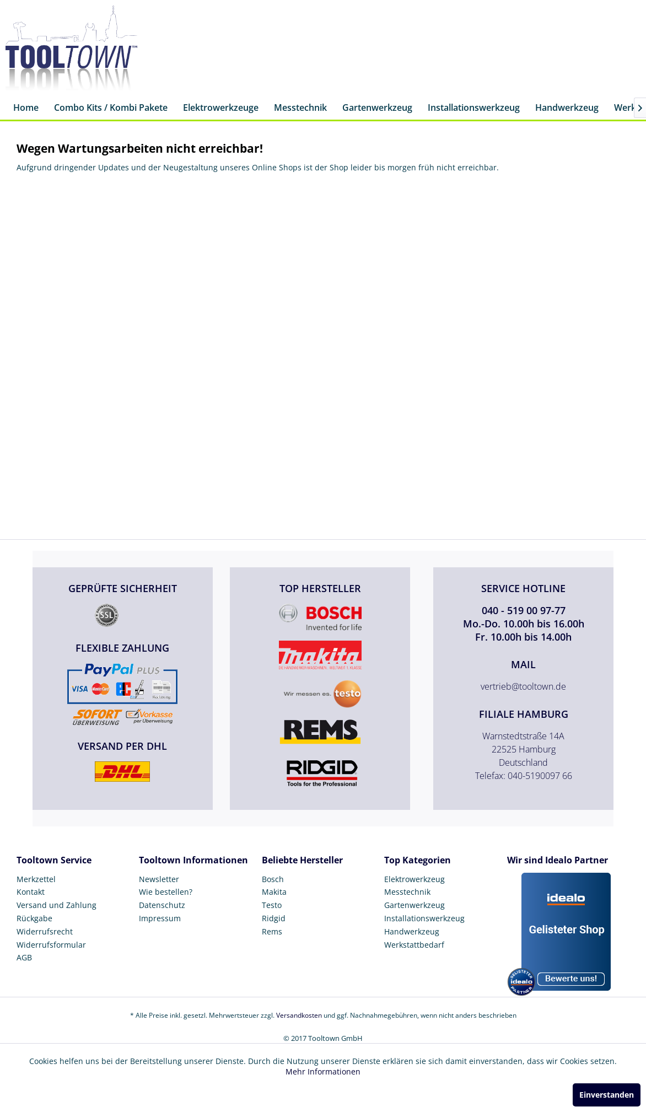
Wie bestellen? (165, 892)
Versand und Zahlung (56, 905)
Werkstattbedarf (414, 944)
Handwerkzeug (411, 931)
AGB (24, 957)
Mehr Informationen (323, 1071)
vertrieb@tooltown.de (523, 686)
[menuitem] (26, 108)
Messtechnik (407, 892)
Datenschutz (162, 905)
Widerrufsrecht (45, 931)
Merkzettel (36, 879)
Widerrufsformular (51, 944)
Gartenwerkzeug (414, 905)
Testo (272, 905)
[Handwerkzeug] (566, 108)
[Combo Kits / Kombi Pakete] (110, 108)
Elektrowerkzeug (414, 879)
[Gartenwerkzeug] (377, 108)
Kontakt (31, 892)
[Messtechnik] (300, 108)
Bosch (273, 879)
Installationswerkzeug (424, 918)
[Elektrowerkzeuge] (220, 108)
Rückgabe (34, 918)
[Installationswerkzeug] (473, 108)
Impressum (160, 918)
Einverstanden (606, 1094)
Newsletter (159, 879)
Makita (274, 892)
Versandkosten (299, 1015)
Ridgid (274, 918)
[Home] (26, 108)
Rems (272, 931)
